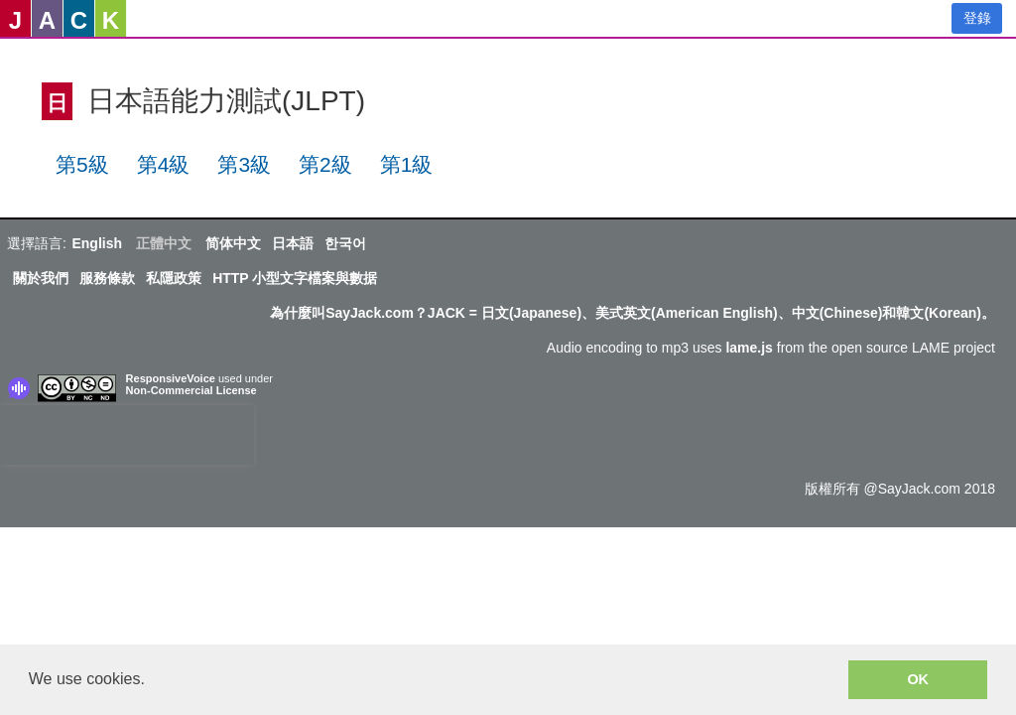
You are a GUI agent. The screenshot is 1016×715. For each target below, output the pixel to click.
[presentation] (127, 435)
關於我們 (40, 278)
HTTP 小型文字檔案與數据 (294, 278)
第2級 (325, 164)
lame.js (748, 348)
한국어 (345, 243)
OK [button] (918, 679)
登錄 (977, 18)
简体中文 (233, 243)
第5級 (82, 164)
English (96, 243)
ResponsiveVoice (170, 378)
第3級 (244, 164)
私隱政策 (173, 278)
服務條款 (107, 278)
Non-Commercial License (191, 390)
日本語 (293, 243)
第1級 (407, 164)
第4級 (163, 164)
